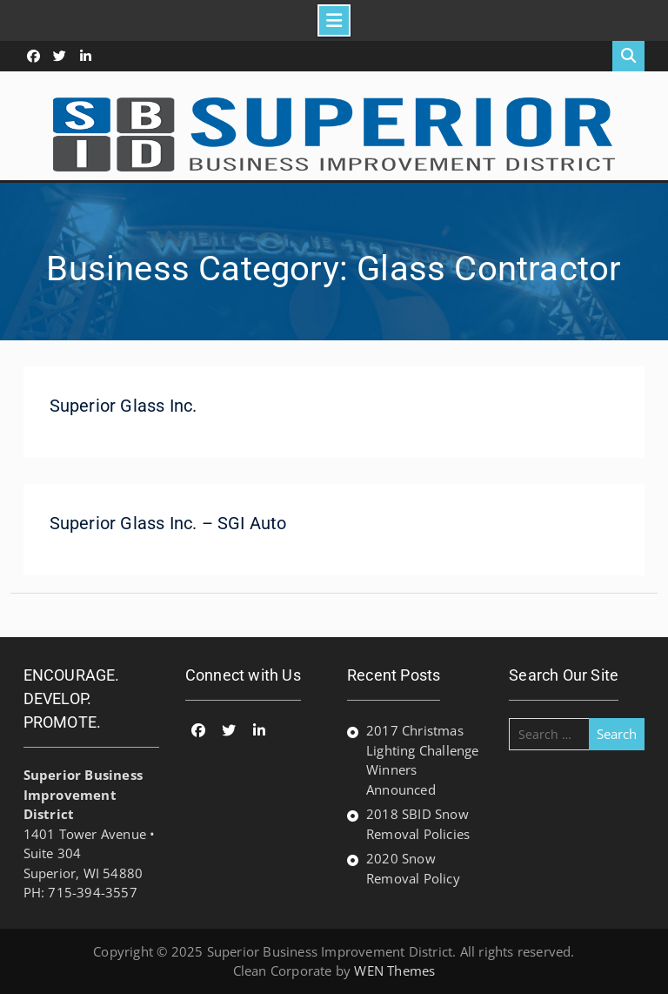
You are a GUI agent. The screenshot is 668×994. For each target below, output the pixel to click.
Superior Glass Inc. (123, 405)
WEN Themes (394, 970)
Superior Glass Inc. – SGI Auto (168, 523)
